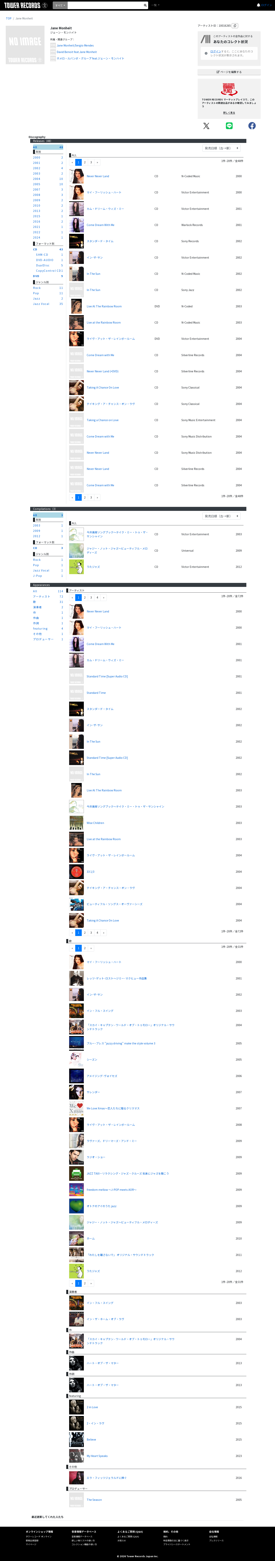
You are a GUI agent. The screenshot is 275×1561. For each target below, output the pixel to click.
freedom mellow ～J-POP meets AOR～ (112, 1190)
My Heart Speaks (97, 1456)
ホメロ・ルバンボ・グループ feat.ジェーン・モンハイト (90, 58)
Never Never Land (98, 176)
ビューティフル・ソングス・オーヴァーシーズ (114, 904)
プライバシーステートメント (176, 1544)
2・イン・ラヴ (95, 1423)
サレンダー (93, 1092)
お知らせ (121, 1540)
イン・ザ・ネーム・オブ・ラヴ (105, 1319)
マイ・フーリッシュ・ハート (104, 192)
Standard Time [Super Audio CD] (107, 676)
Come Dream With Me (100, 225)
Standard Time (96, 693)
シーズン (92, 1059)
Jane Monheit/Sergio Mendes (75, 45)
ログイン (266, 5)
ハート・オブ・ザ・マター (103, 1363)
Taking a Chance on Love (103, 420)
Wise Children (95, 823)
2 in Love (92, 1407)
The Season (94, 1500)
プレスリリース (216, 1540)
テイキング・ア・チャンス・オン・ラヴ (111, 404)
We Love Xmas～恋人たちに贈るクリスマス (113, 1108)
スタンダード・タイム (100, 241)
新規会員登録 (32, 1540)
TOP (8, 18)
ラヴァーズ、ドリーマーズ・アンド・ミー (112, 1141)
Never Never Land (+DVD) (102, 371)
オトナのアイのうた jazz (101, 1206)
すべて (59, 5)
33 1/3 (90, 871)
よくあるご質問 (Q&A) (128, 1536)
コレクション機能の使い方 (84, 1544)
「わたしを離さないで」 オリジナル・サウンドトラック (120, 1255)
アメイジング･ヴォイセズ (102, 1076)
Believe (91, 1439)
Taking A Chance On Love (103, 387)
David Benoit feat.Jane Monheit (77, 52)
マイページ (31, 1544)
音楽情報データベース (82, 1536)
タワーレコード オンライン (39, 1536)
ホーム (91, 1238)
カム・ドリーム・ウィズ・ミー (105, 209)
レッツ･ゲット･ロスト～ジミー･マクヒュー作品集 (117, 978)
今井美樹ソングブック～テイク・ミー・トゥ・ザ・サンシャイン (117, 534)
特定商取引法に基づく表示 (175, 1540)
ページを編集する (229, 72)
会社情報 (213, 1536)
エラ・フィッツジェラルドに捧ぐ (107, 1478)
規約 (165, 1536)
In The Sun (93, 274)
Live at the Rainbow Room (104, 322)
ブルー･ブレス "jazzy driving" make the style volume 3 (121, 1043)
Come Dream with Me (100, 355)
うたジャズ (93, 567)
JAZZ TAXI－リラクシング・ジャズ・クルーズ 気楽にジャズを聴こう (128, 1173)
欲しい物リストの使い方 (83, 1540)
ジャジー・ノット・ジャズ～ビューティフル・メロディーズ (117, 550)
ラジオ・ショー (96, 1157)
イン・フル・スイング (100, 1011)
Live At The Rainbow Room (104, 306)
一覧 (154, 5)
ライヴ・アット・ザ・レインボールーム (111, 339)
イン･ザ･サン (95, 257)
